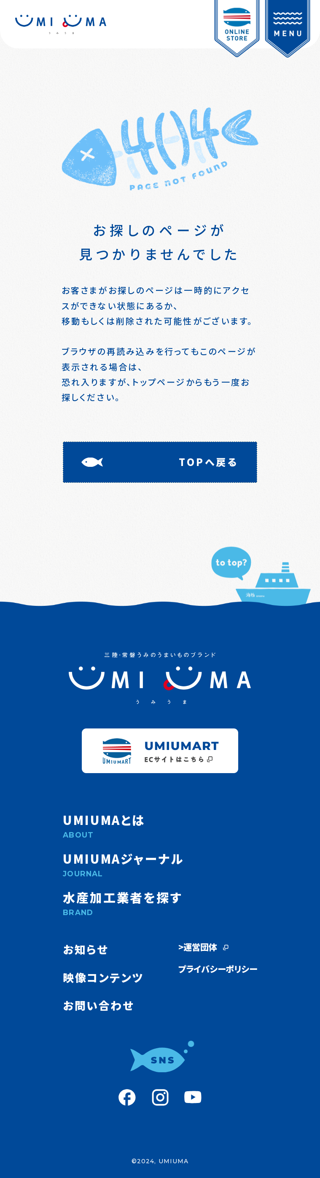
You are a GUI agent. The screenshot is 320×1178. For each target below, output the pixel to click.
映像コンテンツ (103, 977)
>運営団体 (204, 947)
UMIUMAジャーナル (160, 864)
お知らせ (85, 949)
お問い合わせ (98, 1005)
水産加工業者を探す (160, 903)
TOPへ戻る (209, 462)
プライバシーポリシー (217, 969)
